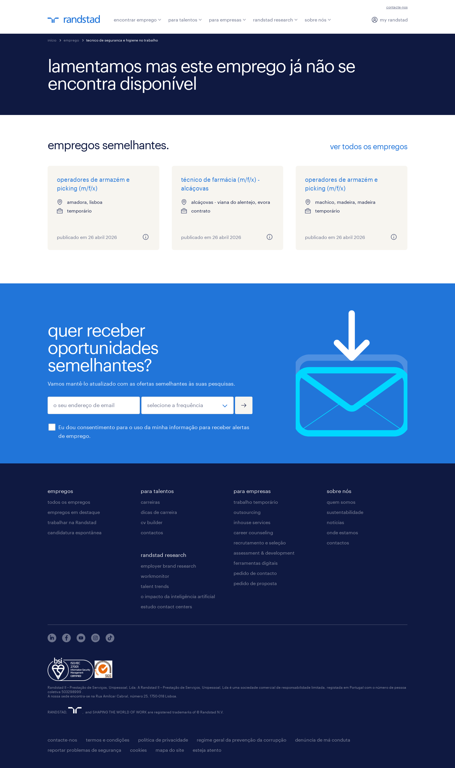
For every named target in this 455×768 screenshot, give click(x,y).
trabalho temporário (256, 502)
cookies (138, 750)
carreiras (150, 502)
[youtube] (81, 640)
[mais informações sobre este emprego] (145, 237)
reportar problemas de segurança (84, 750)
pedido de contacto (255, 573)
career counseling (253, 532)
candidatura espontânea (75, 532)
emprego (71, 40)
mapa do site (170, 750)
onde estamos (342, 532)
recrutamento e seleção (260, 542)
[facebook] (66, 640)
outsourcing (247, 512)
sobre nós (318, 19)
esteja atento (207, 750)
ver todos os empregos (368, 146)
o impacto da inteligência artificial (178, 596)
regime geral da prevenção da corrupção (241, 739)
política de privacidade (163, 739)
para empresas (227, 19)
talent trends (155, 586)
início (52, 40)
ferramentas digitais (256, 563)
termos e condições (107, 739)
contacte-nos (397, 7)
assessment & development (264, 552)
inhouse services (252, 522)
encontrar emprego (137, 19)
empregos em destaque (74, 512)
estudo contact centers (166, 606)
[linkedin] (52, 640)
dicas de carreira (159, 512)
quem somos (341, 502)
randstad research (275, 19)
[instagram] (95, 640)
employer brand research (168, 566)
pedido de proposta (255, 583)
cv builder (151, 522)
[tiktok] (110, 640)
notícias (335, 522)
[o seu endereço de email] (94, 405)
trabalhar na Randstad (72, 522)
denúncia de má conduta (322, 739)
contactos (152, 532)
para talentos (185, 19)
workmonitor (155, 576)
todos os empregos (69, 502)
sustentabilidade (345, 512)
